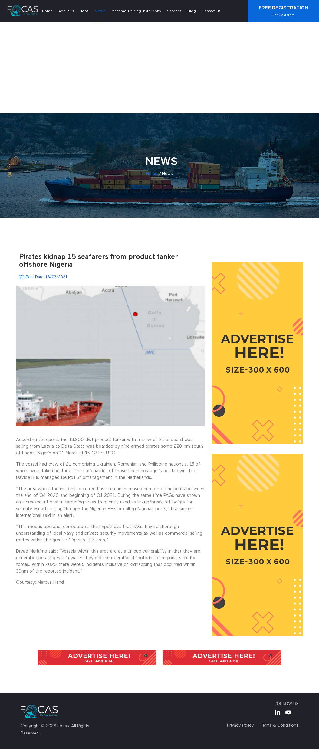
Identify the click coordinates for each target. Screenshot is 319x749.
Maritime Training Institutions (136, 11)
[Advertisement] (159, 67)
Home (47, 11)
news (167, 174)
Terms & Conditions (279, 725)
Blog (192, 11)
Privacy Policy (240, 725)
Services (174, 11)
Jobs (84, 11)
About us (66, 11)
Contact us (211, 11)
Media (100, 11)
